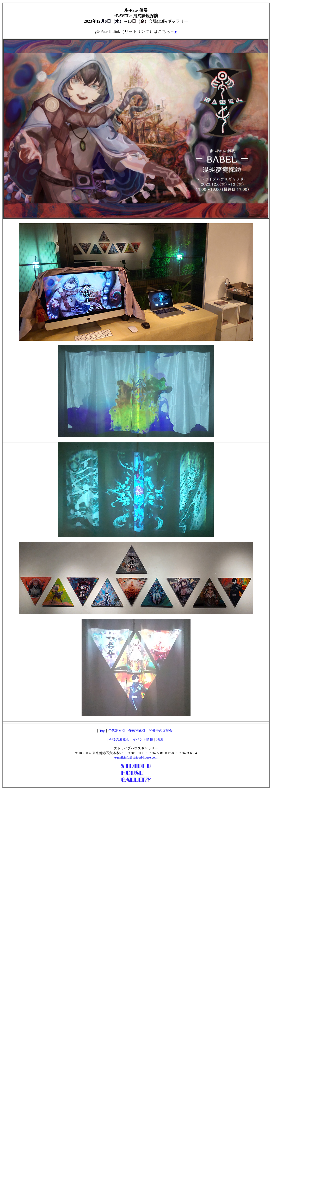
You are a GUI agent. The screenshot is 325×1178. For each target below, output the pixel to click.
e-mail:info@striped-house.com (135, 757)
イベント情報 (143, 739)
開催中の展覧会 (161, 730)
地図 (159, 739)
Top (102, 730)
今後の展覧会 (119, 739)
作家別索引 (136, 730)
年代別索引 (116, 730)
